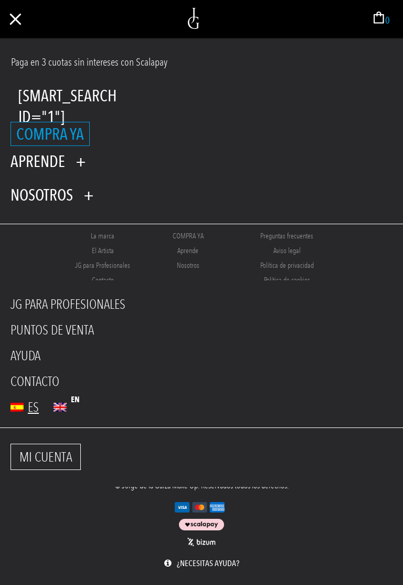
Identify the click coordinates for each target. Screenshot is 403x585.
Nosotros (188, 265)
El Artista (103, 250)
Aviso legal (287, 250)
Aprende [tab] (37, 161)
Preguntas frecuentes (286, 236)
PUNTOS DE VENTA (52, 330)
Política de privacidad (287, 265)
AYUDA (25, 356)
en (75, 399)
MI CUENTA (45, 456)
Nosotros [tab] (41, 194)
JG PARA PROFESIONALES (67, 304)
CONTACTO (34, 381)
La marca (102, 236)
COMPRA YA (50, 133)
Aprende (187, 250)
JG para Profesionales (102, 265)
